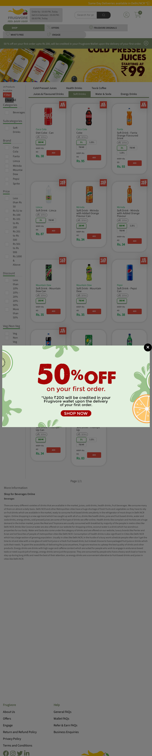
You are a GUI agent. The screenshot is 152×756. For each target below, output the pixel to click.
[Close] (148, 347)
